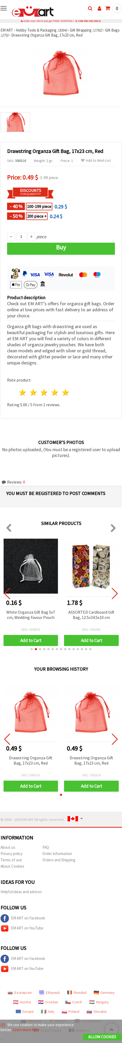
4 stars (54, 392)
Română (76, 992)
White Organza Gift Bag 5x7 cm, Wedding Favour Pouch (30, 614)
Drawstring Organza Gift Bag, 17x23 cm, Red (30, 760)
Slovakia (97, 1011)
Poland (70, 1011)
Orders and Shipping (58, 859)
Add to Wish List (96, 160)
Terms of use (11, 859)
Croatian (48, 1002)
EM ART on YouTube (22, 928)
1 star (23, 392)
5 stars (65, 392)
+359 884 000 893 (87, 20)
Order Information (57, 853)
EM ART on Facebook (23, 918)
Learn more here (26, 1029)
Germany (104, 992)
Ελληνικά (49, 992)
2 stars (33, 392)
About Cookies (12, 866)
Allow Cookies (102, 1036)
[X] (3, 1024)
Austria (22, 1002)
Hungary (99, 1002)
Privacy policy (12, 853)
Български (20, 992)
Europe (25, 1011)
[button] (32, 649)
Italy (47, 1011)
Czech (73, 1002)
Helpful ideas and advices (21, 891)
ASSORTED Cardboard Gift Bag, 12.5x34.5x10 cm (91, 614)
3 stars (44, 392)
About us (8, 847)
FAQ (45, 847)
